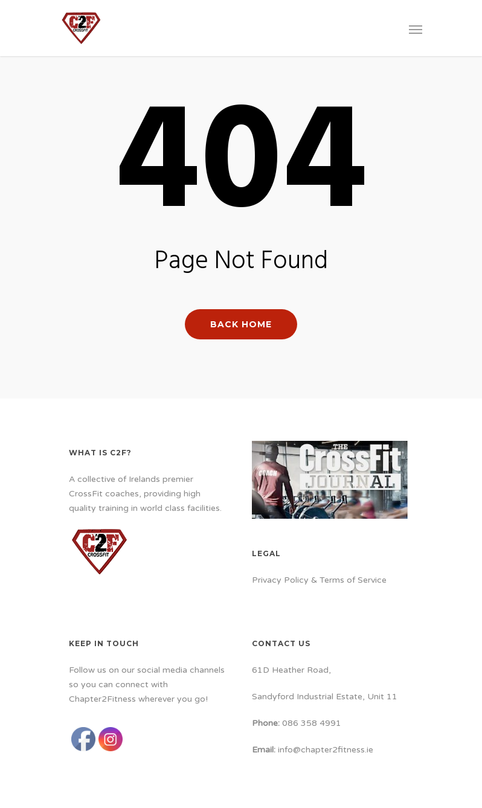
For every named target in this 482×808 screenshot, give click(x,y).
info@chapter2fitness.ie (325, 750)
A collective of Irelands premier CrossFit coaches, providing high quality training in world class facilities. (145, 493)
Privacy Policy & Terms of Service (319, 580)
